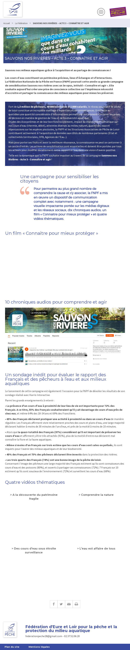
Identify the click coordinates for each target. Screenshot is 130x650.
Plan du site (12, 646)
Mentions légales (39, 646)
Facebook (53, 604)
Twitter (61, 604)
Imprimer (76, 604)
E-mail (69, 604)
